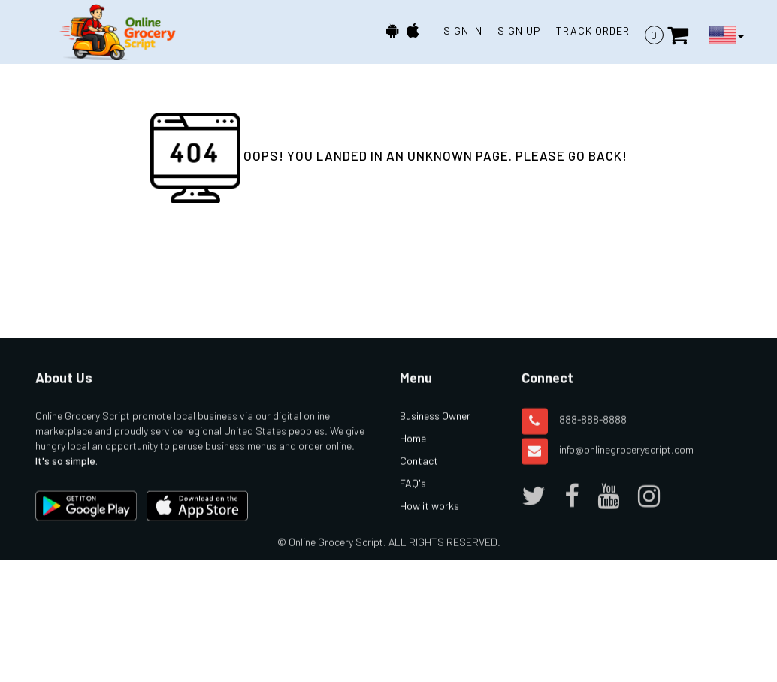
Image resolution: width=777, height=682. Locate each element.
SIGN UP (519, 30)
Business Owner (435, 427)
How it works (429, 517)
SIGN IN (462, 30)
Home (413, 450)
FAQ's (413, 495)
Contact (419, 472)
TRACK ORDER (593, 30)
